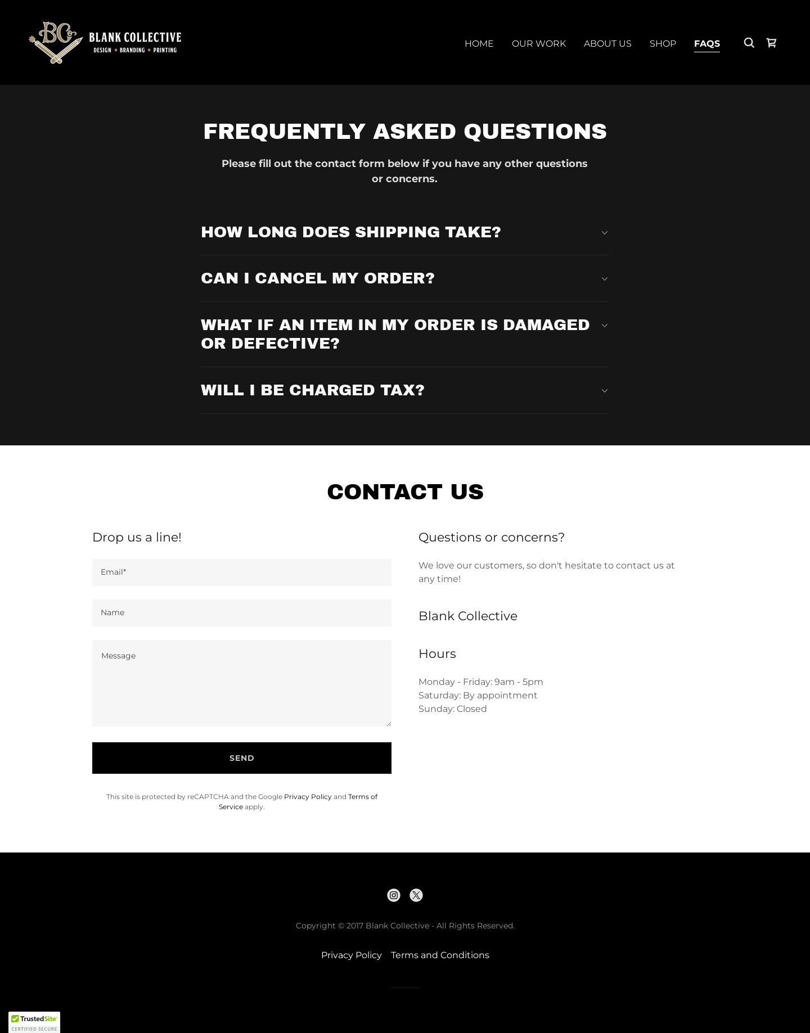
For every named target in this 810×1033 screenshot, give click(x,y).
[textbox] (242, 572)
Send (242, 758)
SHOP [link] (663, 43)
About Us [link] (608, 43)
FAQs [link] (707, 43)
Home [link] (479, 43)
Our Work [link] (539, 43)
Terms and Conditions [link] (440, 955)
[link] (105, 42)
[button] (34, 1022)
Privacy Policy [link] (308, 796)
